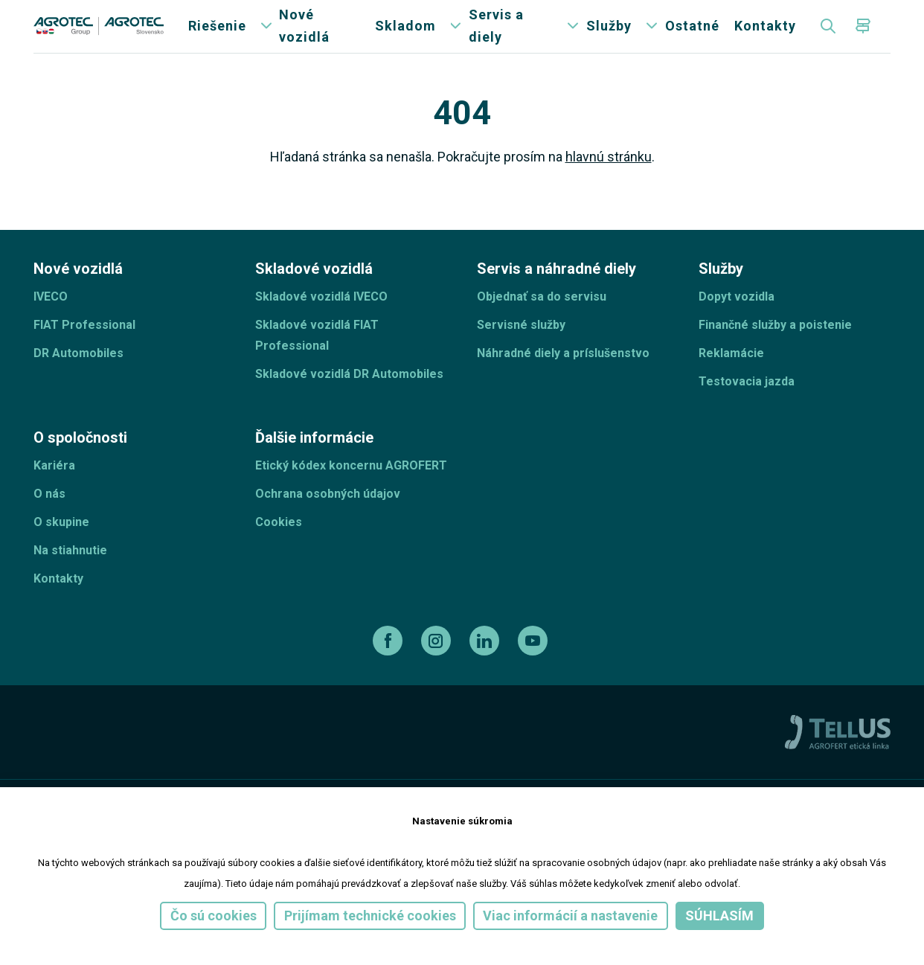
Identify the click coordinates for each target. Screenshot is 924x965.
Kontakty (765, 37)
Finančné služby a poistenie (775, 346)
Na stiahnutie (70, 571)
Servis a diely (496, 37)
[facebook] (389, 661)
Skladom (405, 37)
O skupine (61, 543)
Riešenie (217, 37)
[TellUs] (838, 752)
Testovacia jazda (747, 402)
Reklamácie (731, 374)
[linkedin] (486, 661)
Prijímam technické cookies (370, 915)
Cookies (278, 543)
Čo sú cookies (213, 915)
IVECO (50, 317)
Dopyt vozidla (736, 317)
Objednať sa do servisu (541, 317)
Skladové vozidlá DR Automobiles (349, 395)
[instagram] (438, 661)
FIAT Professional (84, 346)
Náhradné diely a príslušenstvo (563, 374)
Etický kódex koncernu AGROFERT (351, 486)
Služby (609, 37)
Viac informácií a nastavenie (570, 915)
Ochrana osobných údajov (327, 514)
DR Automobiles (78, 374)
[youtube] (534, 661)
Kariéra (54, 486)
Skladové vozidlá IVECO (321, 317)
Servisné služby (521, 346)
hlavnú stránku (608, 177)
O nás (49, 514)
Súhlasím (719, 915)
